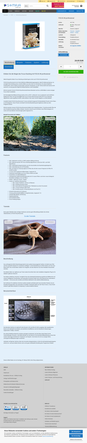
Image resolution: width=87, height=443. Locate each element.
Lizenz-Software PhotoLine (51, 375)
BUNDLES (17, 11)
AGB (5, 369)
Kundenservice (62, 11)
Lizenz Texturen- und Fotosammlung (53, 377)
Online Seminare (49, 418)
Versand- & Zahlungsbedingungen (12, 387)
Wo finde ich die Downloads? (52, 411)
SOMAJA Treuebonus (50, 406)
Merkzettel (80, 1)
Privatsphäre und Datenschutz (11, 381)
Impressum (6, 372)
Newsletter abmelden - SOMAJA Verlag (13, 389)
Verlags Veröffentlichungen (10, 378)
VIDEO (10, 11)
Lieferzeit (47, 380)
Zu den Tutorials (29, 216)
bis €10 (37, 11)
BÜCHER (31, 11)
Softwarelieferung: (63, 52)
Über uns (42, 1)
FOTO (5, 11)
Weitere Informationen (76, 439)
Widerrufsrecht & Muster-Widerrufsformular (14, 384)
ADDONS (24, 11)
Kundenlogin (71, 1)
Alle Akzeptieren (76, 431)
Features (28, 62)
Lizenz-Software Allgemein (51, 372)
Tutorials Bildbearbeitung (51, 426)
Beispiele (20, 62)
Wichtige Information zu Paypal (11, 412)
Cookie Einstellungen (9, 392)
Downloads (8, 67)
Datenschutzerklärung (47, 436)
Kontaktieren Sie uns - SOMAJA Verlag (13, 375)
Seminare (71, 11)
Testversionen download (50, 423)
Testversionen (51, 1)
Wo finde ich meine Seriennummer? (53, 413)
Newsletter (80, 11)
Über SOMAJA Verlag (50, 369)
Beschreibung (9, 62)
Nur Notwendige (76, 435)
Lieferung (45, 62)
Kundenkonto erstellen (50, 408)
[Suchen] (47, 6)
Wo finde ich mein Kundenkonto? (52, 416)
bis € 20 (43, 11)
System (36, 62)
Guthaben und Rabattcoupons (52, 421)
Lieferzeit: (61, 24)
